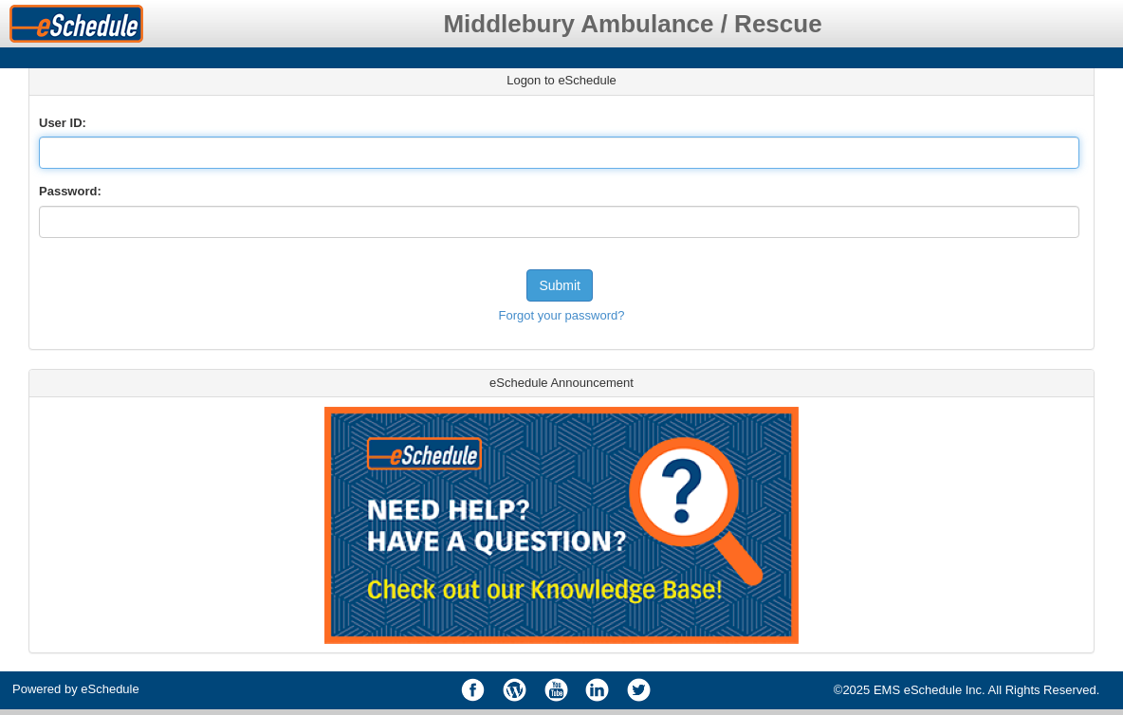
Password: (70, 191)
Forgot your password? (562, 315)
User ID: (62, 123)
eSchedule (109, 689)
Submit (559, 285)
